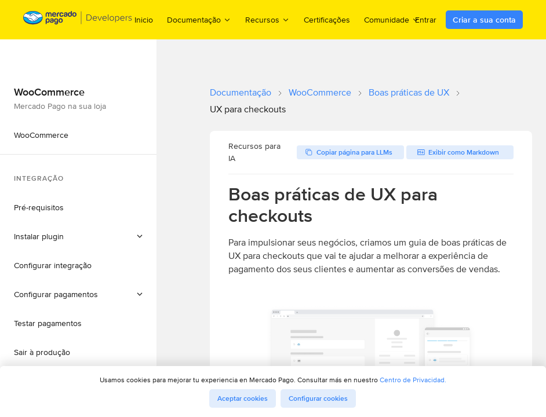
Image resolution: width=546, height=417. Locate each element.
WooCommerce (320, 92)
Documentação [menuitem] (199, 19)
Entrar (425, 19)
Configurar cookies (318, 398)
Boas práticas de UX (409, 92)
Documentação (240, 92)
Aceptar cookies (242, 398)
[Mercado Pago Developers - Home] (78, 20)
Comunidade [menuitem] (392, 19)
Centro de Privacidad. (413, 380)
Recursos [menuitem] (267, 19)
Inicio (143, 19)
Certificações (327, 19)
